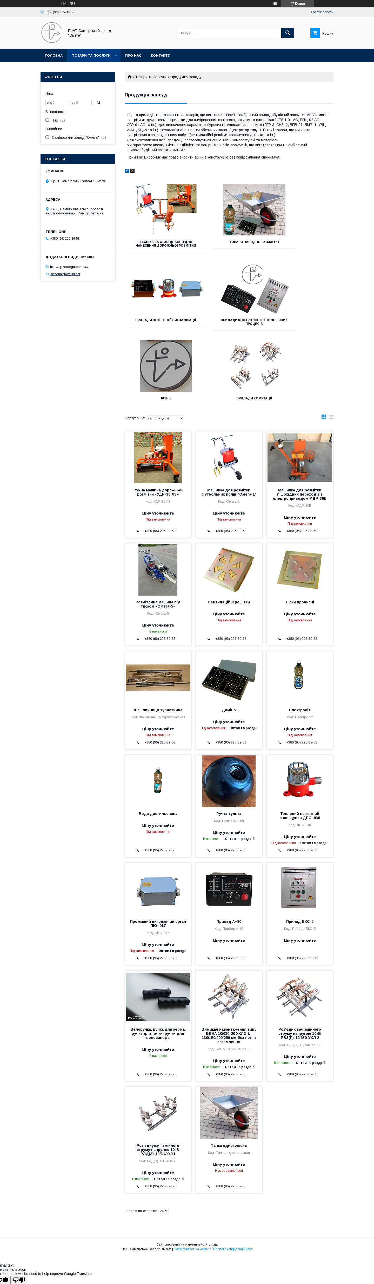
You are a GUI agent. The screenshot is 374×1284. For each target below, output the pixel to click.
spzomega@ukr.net (65, 274)
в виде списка (331, 347)
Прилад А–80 (229, 850)
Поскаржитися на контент (192, 1178)
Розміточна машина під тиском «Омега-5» (158, 533)
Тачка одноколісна (229, 1074)
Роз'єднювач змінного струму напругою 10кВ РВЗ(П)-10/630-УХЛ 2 (299, 962)
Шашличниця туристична (158, 639)
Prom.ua (211, 1173)
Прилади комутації (301, 324)
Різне (229, 324)
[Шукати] (287, 33)
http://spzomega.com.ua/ (69, 266)
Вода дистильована (158, 743)
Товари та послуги (91, 55)
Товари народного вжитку (229, 242)
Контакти (160, 55)
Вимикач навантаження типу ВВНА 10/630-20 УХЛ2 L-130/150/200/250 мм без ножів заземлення (229, 964)
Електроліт (299, 639)
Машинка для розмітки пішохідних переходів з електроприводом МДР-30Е (299, 423)
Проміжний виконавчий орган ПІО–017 (158, 852)
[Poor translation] (19, 1209)
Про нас (133, 55)
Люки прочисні (300, 531)
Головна (54, 55)
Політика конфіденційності (233, 1178)
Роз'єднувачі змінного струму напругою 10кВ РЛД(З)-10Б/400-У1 (158, 1078)
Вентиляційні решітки (229, 531)
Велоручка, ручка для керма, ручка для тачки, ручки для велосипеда (158, 962)
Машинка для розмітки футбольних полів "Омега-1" (229, 421)
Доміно (229, 639)
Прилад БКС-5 (299, 850)
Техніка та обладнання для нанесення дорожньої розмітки (157, 245)
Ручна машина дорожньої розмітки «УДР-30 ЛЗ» (158, 421)
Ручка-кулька (228, 743)
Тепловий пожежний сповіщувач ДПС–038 (299, 745)
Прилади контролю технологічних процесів (157, 325)
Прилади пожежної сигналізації (301, 243)
